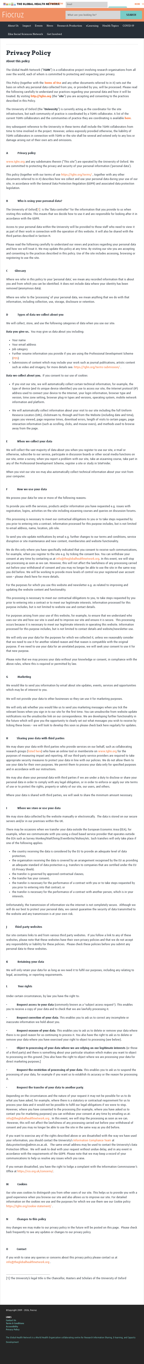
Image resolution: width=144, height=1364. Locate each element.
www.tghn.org (15, 161)
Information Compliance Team (92, 1140)
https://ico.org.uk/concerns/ (35, 1171)
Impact (27, 25)
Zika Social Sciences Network (25, 34)
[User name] (87, 4)
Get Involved (54, 34)
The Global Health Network (31, 4)
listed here (34, 751)
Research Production (69, 25)
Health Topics (110, 25)
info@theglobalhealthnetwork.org (77, 558)
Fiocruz (13, 15)
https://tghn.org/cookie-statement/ (28, 1206)
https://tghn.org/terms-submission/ (97, 367)
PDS (15, 358)
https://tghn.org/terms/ (76, 174)
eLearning (92, 25)
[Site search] (93, 15)
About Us (13, 25)
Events (39, 25)
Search (131, 14)
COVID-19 (128, 25)
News (50, 25)
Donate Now (56, 3)
